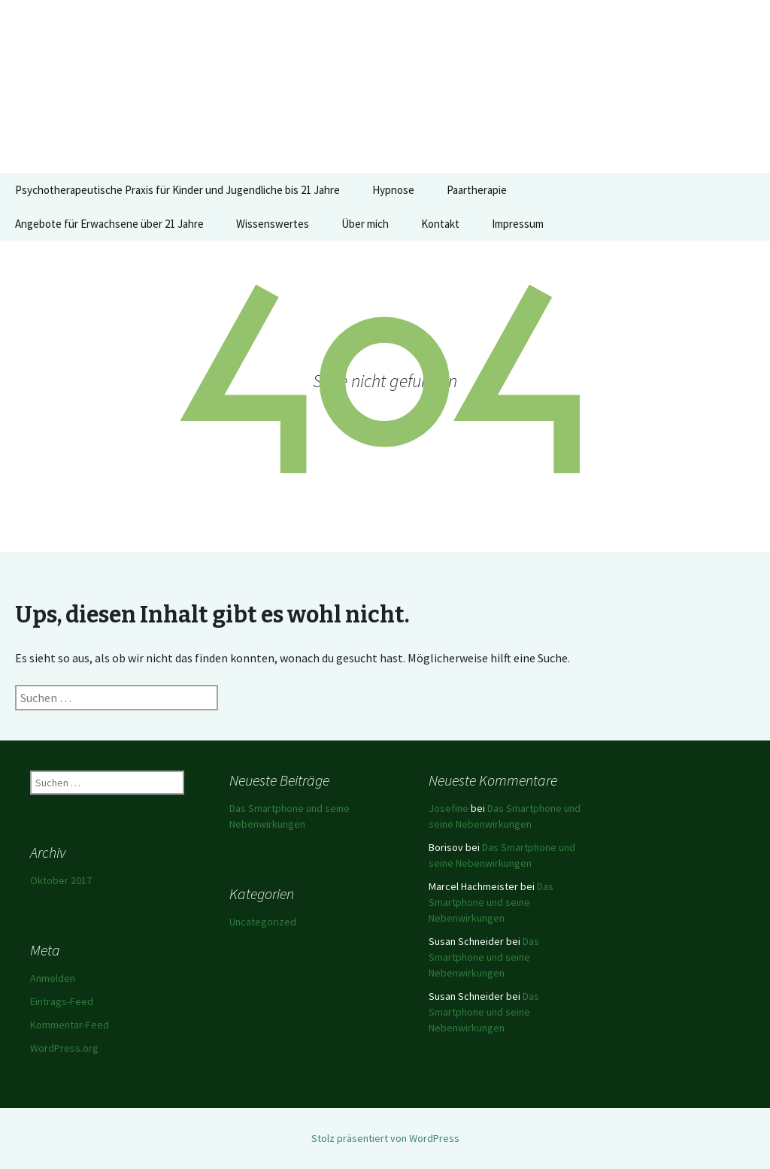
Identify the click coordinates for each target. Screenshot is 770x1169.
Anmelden (52, 978)
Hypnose (393, 190)
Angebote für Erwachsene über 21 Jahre (109, 224)
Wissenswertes (272, 224)
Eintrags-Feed (61, 1001)
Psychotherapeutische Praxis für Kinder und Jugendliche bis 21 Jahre (177, 190)
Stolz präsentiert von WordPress (385, 1138)
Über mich (365, 224)
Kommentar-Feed (69, 1024)
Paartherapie (477, 190)
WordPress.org (64, 1048)
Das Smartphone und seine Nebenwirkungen (491, 902)
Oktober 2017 (61, 880)
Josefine (448, 808)
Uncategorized (262, 921)
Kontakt (440, 224)
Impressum (518, 224)
